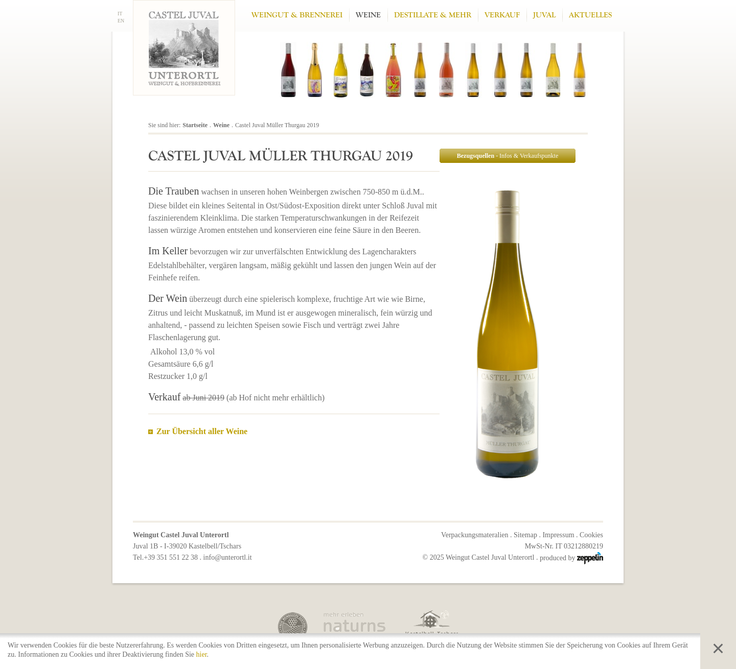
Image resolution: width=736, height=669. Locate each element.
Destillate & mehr (432, 15)
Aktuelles (590, 15)
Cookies (591, 535)
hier (201, 654)
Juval (544, 15)
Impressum (558, 535)
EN (121, 20)
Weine (368, 15)
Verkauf (502, 15)
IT (120, 13)
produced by (571, 558)
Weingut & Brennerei (296, 15)
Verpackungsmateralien (474, 535)
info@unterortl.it (227, 557)
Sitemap (525, 535)
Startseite (195, 125)
